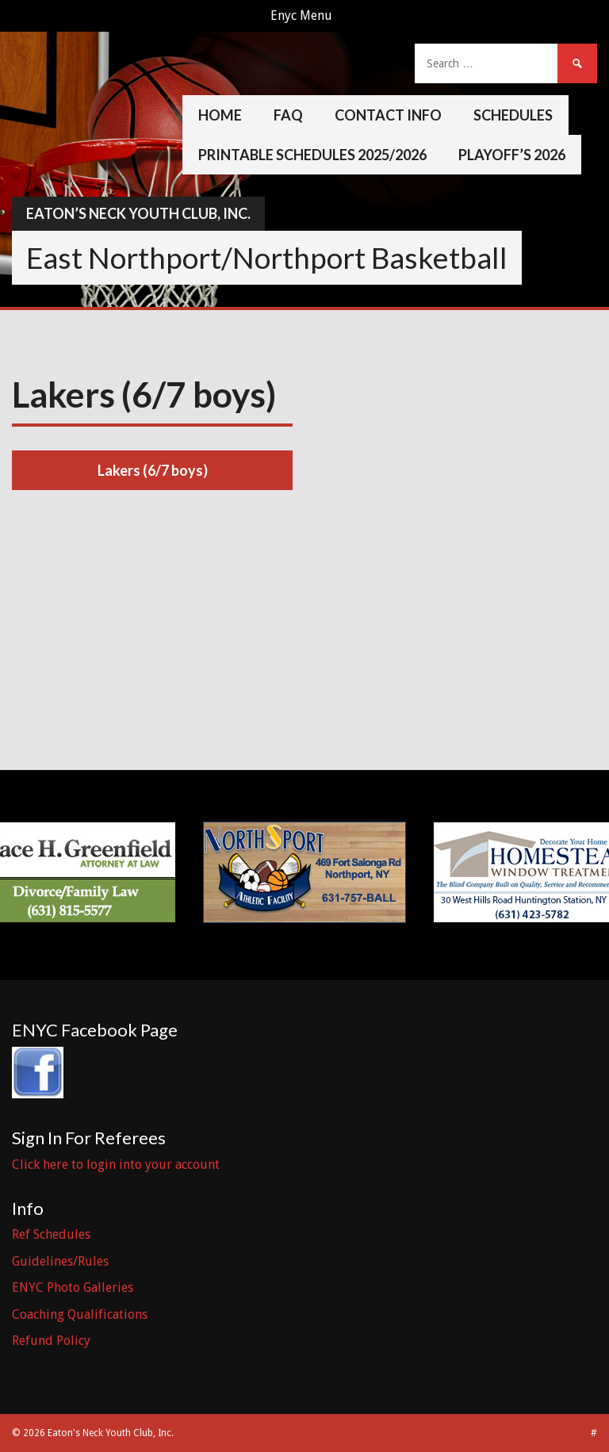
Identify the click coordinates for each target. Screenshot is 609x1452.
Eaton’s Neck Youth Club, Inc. (138, 213)
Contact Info (388, 115)
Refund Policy (51, 1340)
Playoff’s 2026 (511, 154)
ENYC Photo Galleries (72, 1287)
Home (220, 115)
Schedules (513, 115)
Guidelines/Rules (60, 1261)
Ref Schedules (51, 1234)
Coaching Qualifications (79, 1314)
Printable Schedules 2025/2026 (312, 154)
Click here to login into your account (116, 1164)
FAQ (288, 115)
